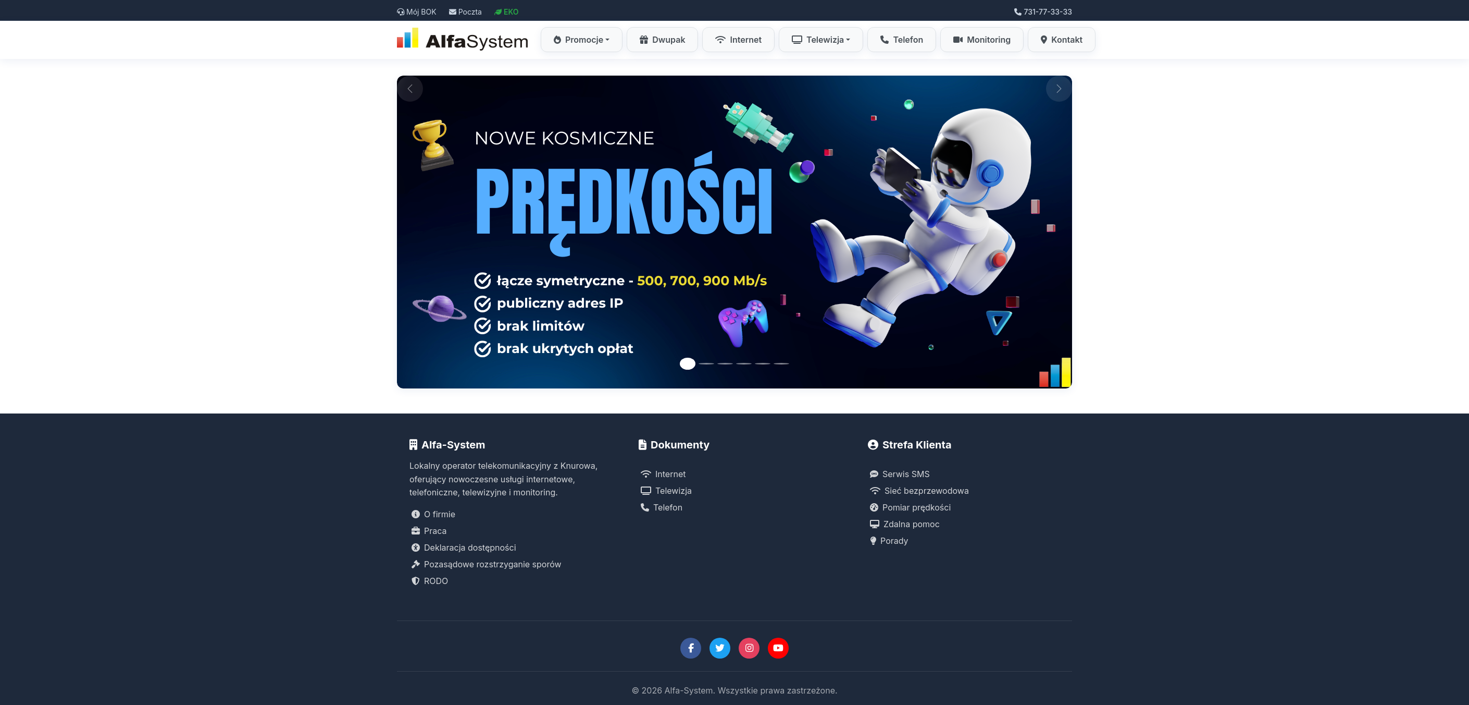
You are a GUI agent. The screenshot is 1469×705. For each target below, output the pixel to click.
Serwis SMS (900, 474)
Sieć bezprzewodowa (919, 490)
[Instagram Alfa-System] (749, 648)
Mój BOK (417, 11)
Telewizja (818, 39)
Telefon (901, 39)
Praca (429, 531)
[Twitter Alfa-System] (719, 648)
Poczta (465, 11)
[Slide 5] (762, 364)
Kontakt (1061, 39)
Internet (738, 39)
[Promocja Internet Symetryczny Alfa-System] (734, 232)
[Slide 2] (706, 364)
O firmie (433, 514)
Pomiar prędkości (910, 507)
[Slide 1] (687, 364)
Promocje (578, 39)
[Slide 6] (781, 364)
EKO (506, 11)
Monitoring (982, 39)
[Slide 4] (744, 364)
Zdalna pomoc (905, 524)
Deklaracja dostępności (464, 547)
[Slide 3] (725, 364)
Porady (889, 541)
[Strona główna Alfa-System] (463, 39)
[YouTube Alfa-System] (778, 648)
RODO (430, 581)
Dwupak (662, 39)
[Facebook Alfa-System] (690, 648)
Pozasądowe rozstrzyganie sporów (487, 564)
